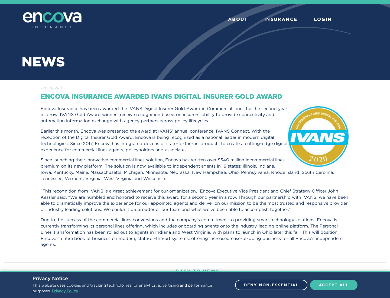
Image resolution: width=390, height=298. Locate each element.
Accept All (334, 285)
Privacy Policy (65, 291)
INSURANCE (281, 19)
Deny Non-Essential (271, 285)
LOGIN (323, 19)
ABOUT (238, 19)
